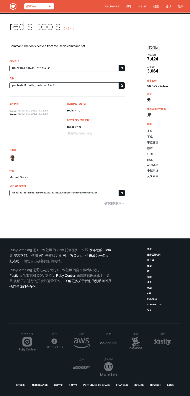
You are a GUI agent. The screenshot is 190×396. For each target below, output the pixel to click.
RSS (150, 159)
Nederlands (40, 385)
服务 (165, 333)
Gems (142, 6)
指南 (156, 6)
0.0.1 (12, 113)
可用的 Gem (72, 255)
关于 (149, 282)
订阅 (150, 153)
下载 (150, 136)
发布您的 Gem (100, 250)
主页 (150, 130)
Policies (152, 299)
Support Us (154, 304)
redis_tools (35, 26)
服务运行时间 (153, 254)
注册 (181, 6)
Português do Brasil (96, 385)
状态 (149, 249)
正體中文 (72, 385)
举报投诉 (152, 170)
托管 (84, 333)
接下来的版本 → (114, 203)
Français (122, 385)
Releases (112, 6)
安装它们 (20, 255)
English (21, 385)
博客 (129, 6)
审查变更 (152, 142)
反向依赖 (152, 176)
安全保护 (110, 359)
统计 (149, 271)
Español (139, 385)
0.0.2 (12, 110)
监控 (138, 333)
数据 (149, 265)
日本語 (170, 385)
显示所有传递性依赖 (79, 133)
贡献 (149, 277)
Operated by (28, 335)
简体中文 (58, 385)
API (149, 293)
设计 (57, 333)
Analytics (152, 165)
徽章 (150, 148)
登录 (168, 6)
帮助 (149, 288)
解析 (111, 333)
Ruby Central (66, 275)
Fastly (13, 275)
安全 (149, 310)
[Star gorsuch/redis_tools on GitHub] (153, 47)
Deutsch (155, 385)
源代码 (150, 260)
